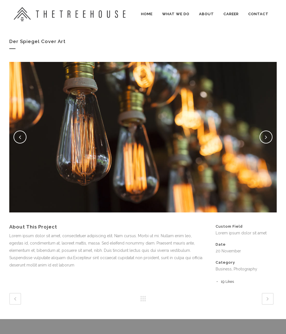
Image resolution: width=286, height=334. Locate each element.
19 (227, 281)
